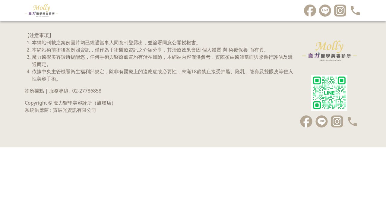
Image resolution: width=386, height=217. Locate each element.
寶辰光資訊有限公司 (74, 110)
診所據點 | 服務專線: (63, 90)
